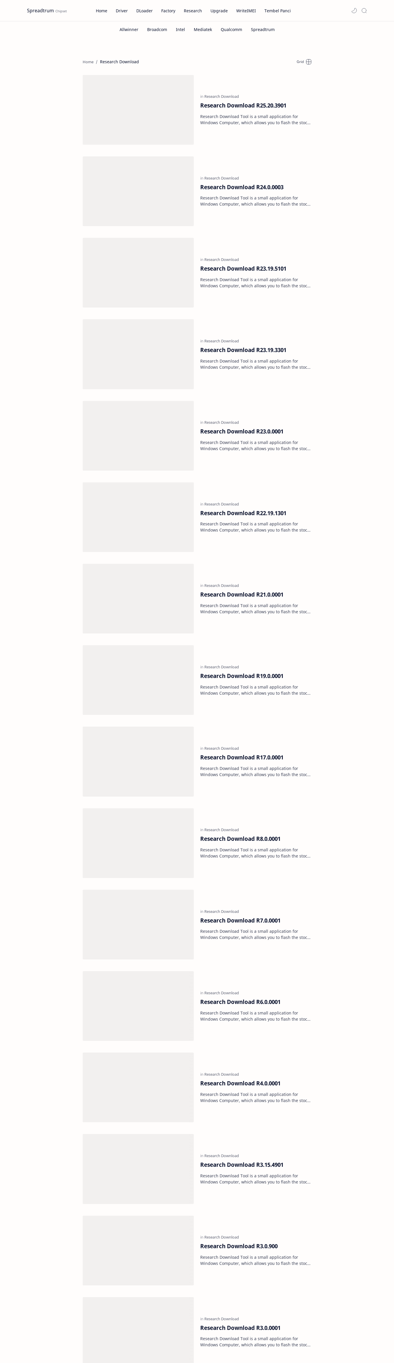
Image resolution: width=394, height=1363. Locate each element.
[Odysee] (121, 1335)
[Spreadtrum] (263, 29)
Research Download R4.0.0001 (240, 938)
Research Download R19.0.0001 (241, 589)
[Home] (197, 1198)
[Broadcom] (157, 29)
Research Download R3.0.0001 (240, 1147)
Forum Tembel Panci (247, 1327)
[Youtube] (97, 1342)
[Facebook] (61, 1335)
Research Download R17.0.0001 (241, 659)
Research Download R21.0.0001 (241, 519)
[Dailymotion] (37, 1335)
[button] (354, 10)
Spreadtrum (40, 10)
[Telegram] (60, 1342)
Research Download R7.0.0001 (240, 798)
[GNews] (81, 1335)
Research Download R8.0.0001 (240, 728)
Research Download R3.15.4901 (241, 1008)
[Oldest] (296, 1198)
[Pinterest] (39, 1342)
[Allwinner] (129, 29)
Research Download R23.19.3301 (243, 310)
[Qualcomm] (231, 29)
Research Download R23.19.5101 (243, 240)
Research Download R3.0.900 (239, 1078)
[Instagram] (101, 1335)
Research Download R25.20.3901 (243, 100)
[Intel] (180, 29)
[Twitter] (79, 1342)
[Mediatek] (203, 29)
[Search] (364, 10)
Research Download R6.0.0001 (240, 868)
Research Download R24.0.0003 (241, 170)
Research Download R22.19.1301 (243, 449)
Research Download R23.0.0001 (241, 379)
